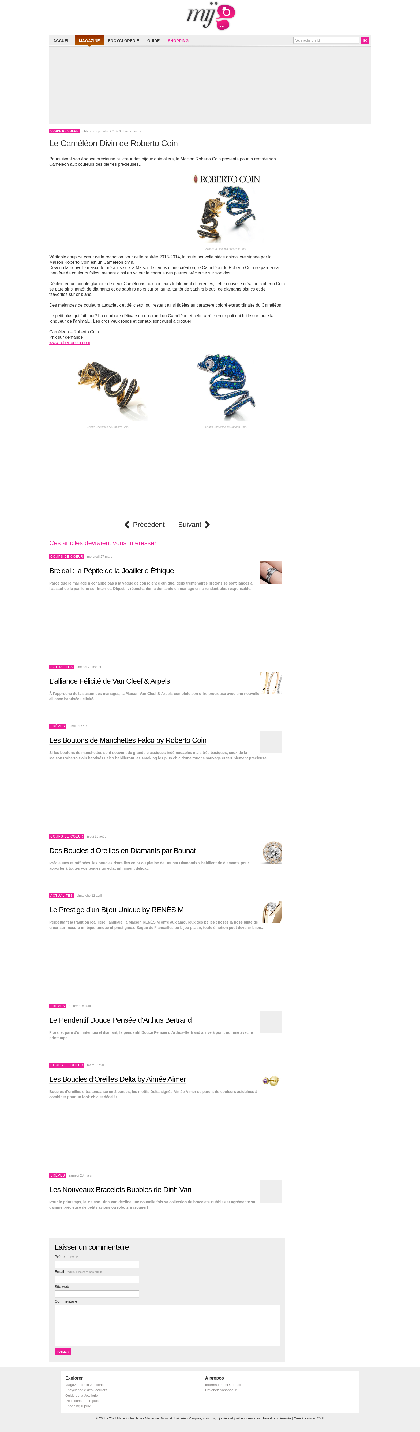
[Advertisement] (211, 86)
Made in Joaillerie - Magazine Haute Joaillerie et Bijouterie (210, 16)
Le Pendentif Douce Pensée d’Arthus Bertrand (120, 1020)
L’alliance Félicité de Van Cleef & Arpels (109, 681)
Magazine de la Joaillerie (84, 1385)
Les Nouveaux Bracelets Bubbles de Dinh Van (120, 1189)
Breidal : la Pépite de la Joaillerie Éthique (111, 571)
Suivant (189, 525)
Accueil (62, 41)
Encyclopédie (123, 41)
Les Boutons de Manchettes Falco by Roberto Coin (127, 740)
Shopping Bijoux (78, 1406)
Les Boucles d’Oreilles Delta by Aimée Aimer (117, 1079)
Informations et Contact (223, 1385)
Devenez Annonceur (221, 1390)
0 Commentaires (130, 131)
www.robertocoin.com (69, 342)
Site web (62, 1286)
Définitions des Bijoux (82, 1401)
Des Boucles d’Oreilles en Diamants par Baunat (122, 850)
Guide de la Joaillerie (81, 1395)
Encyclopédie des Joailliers (86, 1390)
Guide (153, 41)
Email (79, 1271)
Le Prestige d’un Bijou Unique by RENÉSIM (116, 910)
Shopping (178, 41)
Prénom (66, 1256)
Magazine (89, 41)
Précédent (149, 525)
